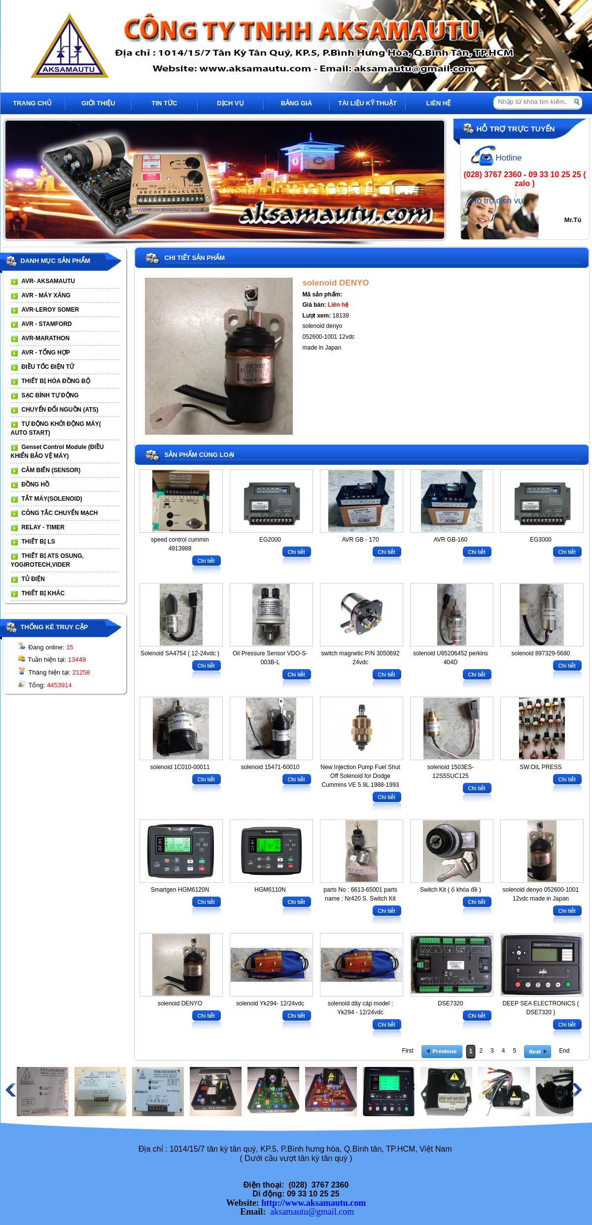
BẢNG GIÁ (297, 103)
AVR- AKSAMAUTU (48, 281)
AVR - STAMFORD (47, 324)
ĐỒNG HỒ (36, 484)
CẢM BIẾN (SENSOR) (51, 470)
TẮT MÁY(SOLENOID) (52, 498)
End (564, 1050)
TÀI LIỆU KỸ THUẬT (367, 103)
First (407, 1050)
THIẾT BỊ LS (38, 541)
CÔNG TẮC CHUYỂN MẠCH (60, 513)
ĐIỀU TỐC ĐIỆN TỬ (48, 366)
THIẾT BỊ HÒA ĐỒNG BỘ (56, 381)
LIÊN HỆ (438, 103)
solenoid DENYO (336, 283)
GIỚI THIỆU (98, 103)
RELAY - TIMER (43, 527)
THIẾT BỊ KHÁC (43, 593)
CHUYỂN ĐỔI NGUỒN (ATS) (60, 409)
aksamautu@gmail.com (312, 1212)
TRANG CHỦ (32, 103)
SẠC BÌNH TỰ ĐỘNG (50, 395)
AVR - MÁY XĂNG (46, 295)
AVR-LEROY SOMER (50, 309)
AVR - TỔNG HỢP (46, 352)
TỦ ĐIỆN (33, 579)
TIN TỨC (164, 103)
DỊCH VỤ (230, 103)
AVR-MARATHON (46, 338)
